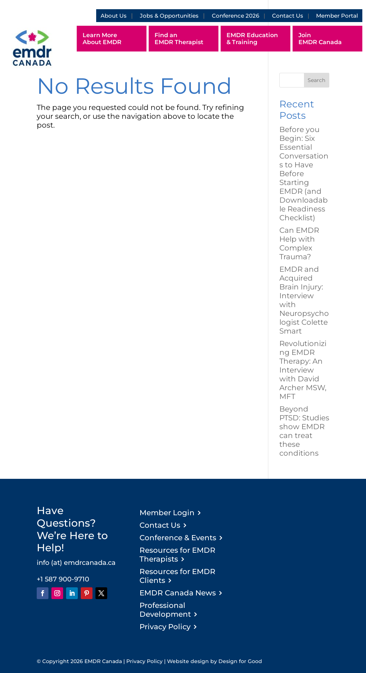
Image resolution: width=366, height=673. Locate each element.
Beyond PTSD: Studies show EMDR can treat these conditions (304, 431)
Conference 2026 (235, 15)
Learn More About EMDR (102, 39)
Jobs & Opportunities (169, 15)
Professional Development (165, 610)
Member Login (167, 512)
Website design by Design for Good (214, 661)
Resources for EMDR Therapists (177, 554)
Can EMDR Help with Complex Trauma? (299, 243)
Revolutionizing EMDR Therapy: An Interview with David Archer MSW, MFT (302, 370)
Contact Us (287, 15)
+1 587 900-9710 (63, 579)
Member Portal (337, 15)
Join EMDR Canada (320, 39)
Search (316, 80)
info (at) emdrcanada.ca (76, 563)
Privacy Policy (165, 626)
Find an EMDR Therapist (179, 39)
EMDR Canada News (177, 592)
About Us (114, 15)
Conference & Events (177, 537)
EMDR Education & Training (252, 39)
